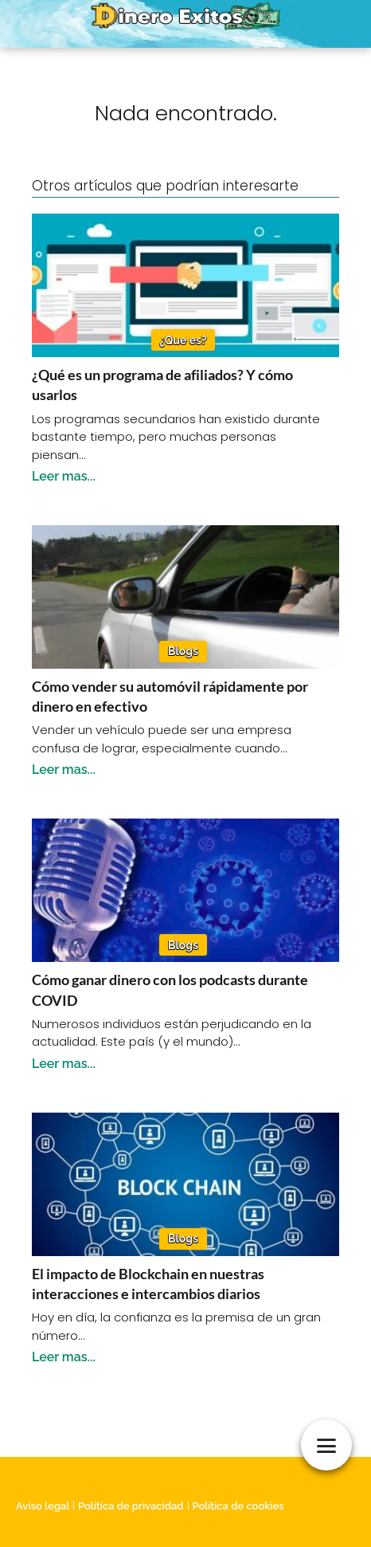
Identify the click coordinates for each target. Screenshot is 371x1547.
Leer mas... (64, 476)
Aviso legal (42, 1506)
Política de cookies (238, 1506)
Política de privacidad (131, 1506)
